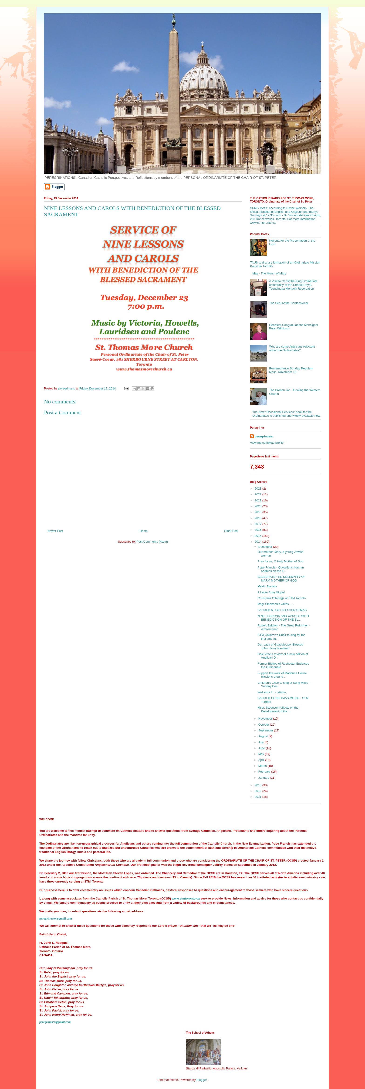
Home (144, 531)
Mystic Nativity (267, 586)
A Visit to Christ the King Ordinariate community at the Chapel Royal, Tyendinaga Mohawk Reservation (293, 284)
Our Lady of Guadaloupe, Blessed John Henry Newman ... (280, 646)
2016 (258, 529)
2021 (258, 500)
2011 (258, 796)
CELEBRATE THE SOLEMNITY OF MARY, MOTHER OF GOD (281, 578)
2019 (258, 512)
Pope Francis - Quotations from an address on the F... (280, 569)
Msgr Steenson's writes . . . (275, 604)
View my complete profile (267, 442)
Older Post (231, 531)
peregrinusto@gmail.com (55, 918)
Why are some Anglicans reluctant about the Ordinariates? (292, 348)
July (261, 742)
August (263, 736)
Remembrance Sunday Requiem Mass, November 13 (291, 370)
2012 (258, 791)
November (265, 718)
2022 (258, 494)
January (264, 777)
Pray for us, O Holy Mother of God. (280, 561)
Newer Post (55, 531)
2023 (258, 488)
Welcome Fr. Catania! (272, 692)
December (265, 546)
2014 (258, 541)
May (261, 754)
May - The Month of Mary (269, 273)
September (266, 730)
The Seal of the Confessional (288, 303)
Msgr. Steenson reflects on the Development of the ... (277, 709)
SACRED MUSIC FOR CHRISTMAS (282, 610)
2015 (258, 536)
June (262, 748)
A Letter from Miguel (270, 592)
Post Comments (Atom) (152, 541)
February (264, 771)
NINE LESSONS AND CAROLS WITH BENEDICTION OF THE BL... (283, 617)
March (263, 766)
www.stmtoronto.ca (186, 898)
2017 (258, 524)
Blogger (201, 1080)
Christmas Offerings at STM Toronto (281, 598)
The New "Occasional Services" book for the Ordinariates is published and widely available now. (286, 413)
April (261, 760)
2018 (258, 518)
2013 (258, 785)
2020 (258, 506)
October (264, 724)
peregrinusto (264, 436)
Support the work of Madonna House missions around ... (282, 675)
